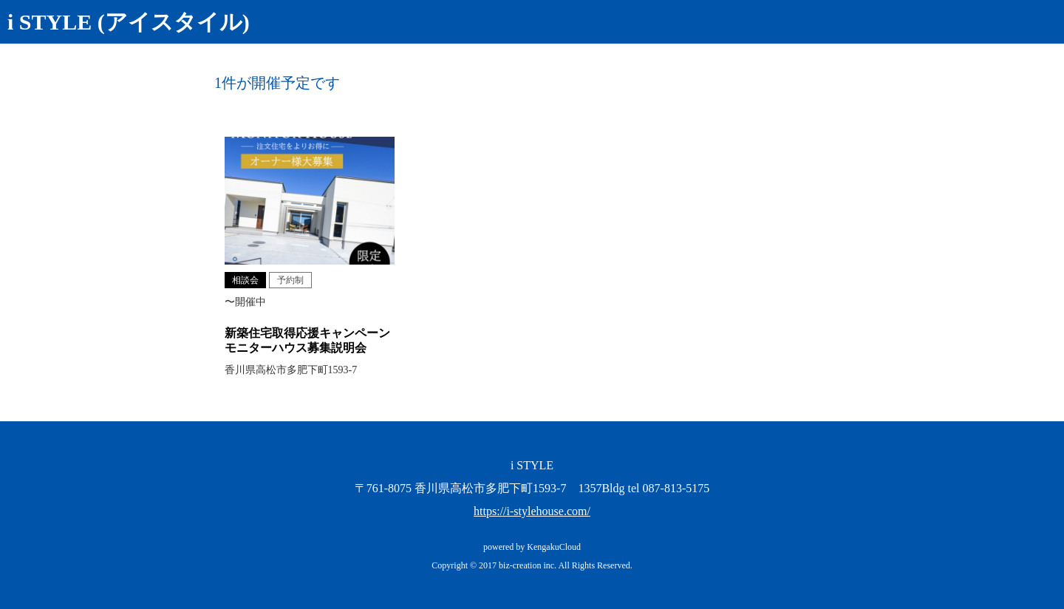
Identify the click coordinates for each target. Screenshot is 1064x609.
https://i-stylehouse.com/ (532, 511)
